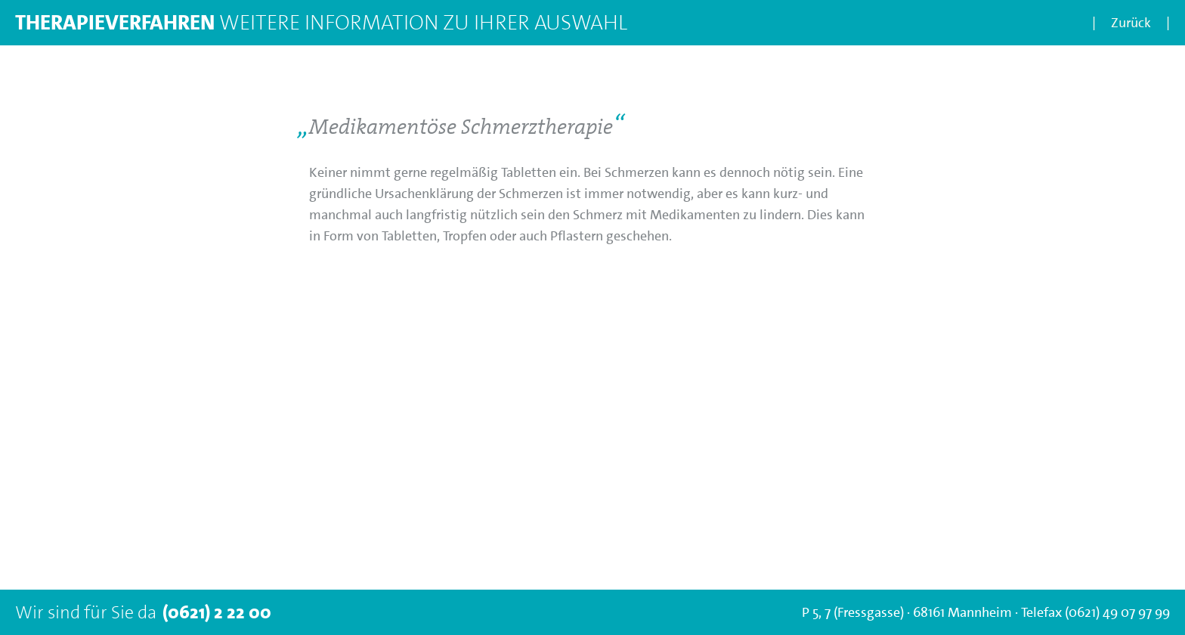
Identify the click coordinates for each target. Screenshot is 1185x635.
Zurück (1131, 23)
